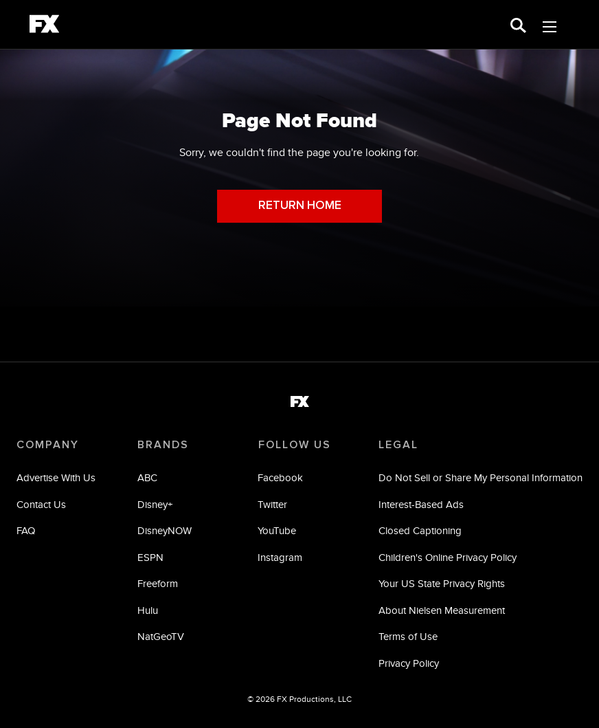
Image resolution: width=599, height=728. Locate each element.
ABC (147, 478)
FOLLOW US (294, 444)
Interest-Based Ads (421, 504)
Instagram (280, 557)
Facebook (280, 478)
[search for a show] (518, 24)
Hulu (147, 610)
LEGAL (398, 444)
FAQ (25, 531)
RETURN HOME (299, 206)
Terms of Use (408, 637)
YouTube (277, 531)
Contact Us (41, 504)
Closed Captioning (420, 531)
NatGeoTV (160, 637)
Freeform (157, 584)
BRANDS (163, 444)
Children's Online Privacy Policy (447, 557)
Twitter (272, 504)
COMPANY (47, 444)
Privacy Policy (408, 663)
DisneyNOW (164, 531)
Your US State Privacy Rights (441, 584)
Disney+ (154, 504)
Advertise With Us (55, 478)
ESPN (150, 557)
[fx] (44, 26)
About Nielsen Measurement (441, 610)
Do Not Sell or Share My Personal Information (480, 478)
